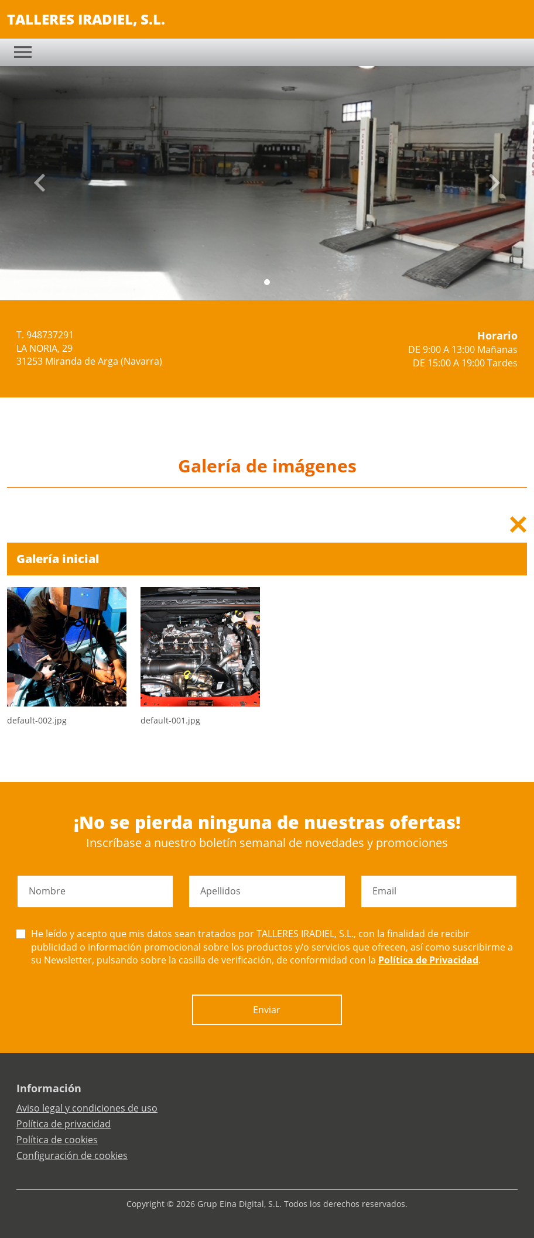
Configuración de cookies (72, 1155)
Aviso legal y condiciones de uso (87, 1108)
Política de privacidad (63, 1123)
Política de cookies (57, 1139)
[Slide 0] (267, 282)
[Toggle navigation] (23, 52)
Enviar (266, 1009)
